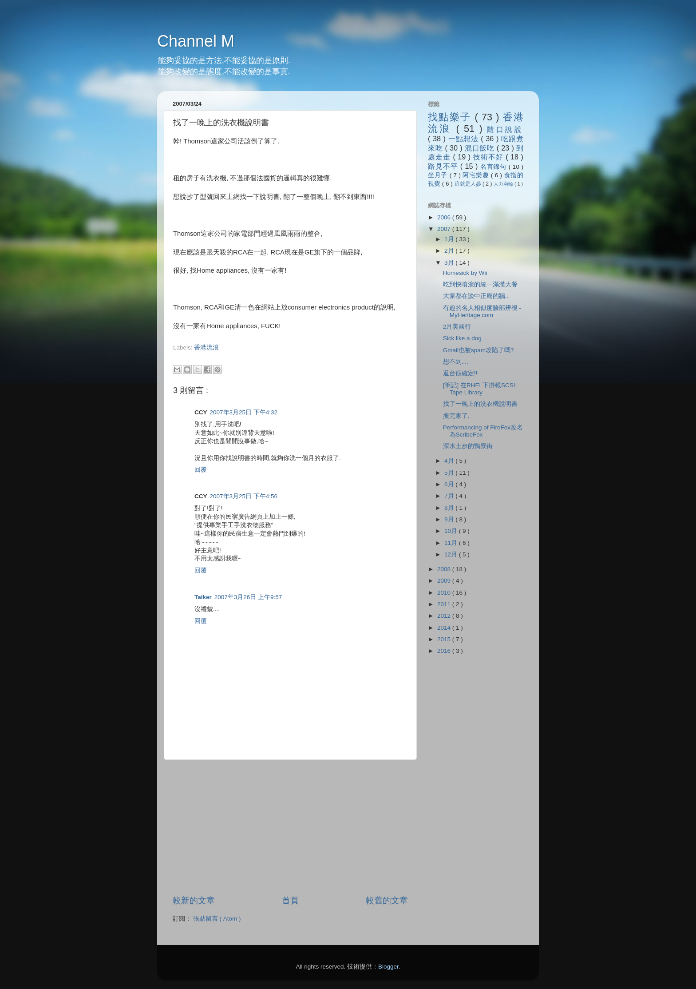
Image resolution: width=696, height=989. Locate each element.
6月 (449, 484)
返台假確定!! (460, 373)
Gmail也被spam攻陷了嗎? (478, 350)
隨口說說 (505, 129)
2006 (444, 217)
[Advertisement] (277, 356)
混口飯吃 (481, 148)
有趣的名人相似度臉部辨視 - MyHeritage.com (482, 311)
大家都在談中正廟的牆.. (476, 296)
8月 (449, 507)
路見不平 (444, 166)
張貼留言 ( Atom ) (217, 918)
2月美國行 (457, 326)
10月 (451, 531)
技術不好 (489, 157)
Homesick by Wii (465, 273)
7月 (449, 496)
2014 (444, 627)
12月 (451, 554)
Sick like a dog (462, 338)
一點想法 (464, 139)
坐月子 (439, 175)
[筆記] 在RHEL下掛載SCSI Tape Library (479, 389)
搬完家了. (456, 416)
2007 (444, 229)
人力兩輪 (504, 184)
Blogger (388, 966)
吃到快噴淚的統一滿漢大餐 (480, 284)
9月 (449, 519)
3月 (449, 262)
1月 (449, 239)
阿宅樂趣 (476, 175)
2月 (449, 250)
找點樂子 (451, 117)
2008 (444, 569)
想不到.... (455, 361)
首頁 (290, 900)
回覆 (200, 469)
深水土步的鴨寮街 (468, 446)
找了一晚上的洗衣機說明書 (480, 404)
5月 (449, 472)
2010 (444, 592)
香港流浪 (206, 347)
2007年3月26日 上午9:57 (248, 597)
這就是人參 (468, 184)
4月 (449, 460)
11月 (451, 543)
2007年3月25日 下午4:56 (244, 496)
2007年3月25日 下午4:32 (244, 412)
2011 (444, 604)
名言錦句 (494, 166)
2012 (444, 615)
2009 (444, 580)
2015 (444, 639)
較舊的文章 (387, 900)
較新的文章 (194, 900)
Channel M (195, 41)
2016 (444, 650)
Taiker (203, 597)
